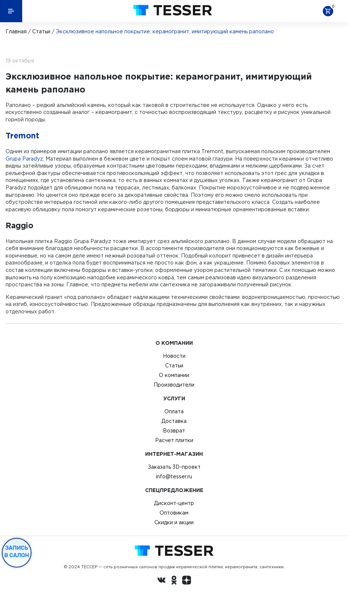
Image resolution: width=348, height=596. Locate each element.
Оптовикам (174, 513)
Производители (174, 385)
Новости (174, 356)
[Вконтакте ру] (161, 581)
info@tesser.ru (174, 476)
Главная (16, 31)
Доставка (174, 421)
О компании (174, 375)
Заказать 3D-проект (174, 467)
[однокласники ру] (174, 581)
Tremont (22, 135)
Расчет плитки (174, 440)
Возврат (174, 431)
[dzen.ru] (186, 581)
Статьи (41, 31)
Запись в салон (16, 552)
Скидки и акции (174, 522)
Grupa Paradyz (24, 159)
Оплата (174, 411)
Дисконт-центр (174, 503)
